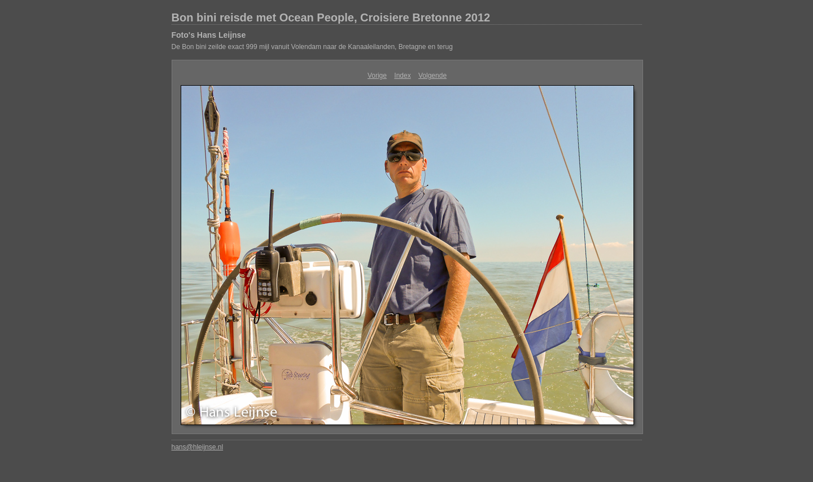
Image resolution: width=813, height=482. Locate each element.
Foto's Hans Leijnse (209, 34)
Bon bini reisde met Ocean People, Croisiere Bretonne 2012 (331, 17)
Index (402, 75)
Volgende (432, 75)
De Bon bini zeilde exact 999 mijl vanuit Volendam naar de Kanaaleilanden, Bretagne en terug (312, 47)
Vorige (377, 75)
